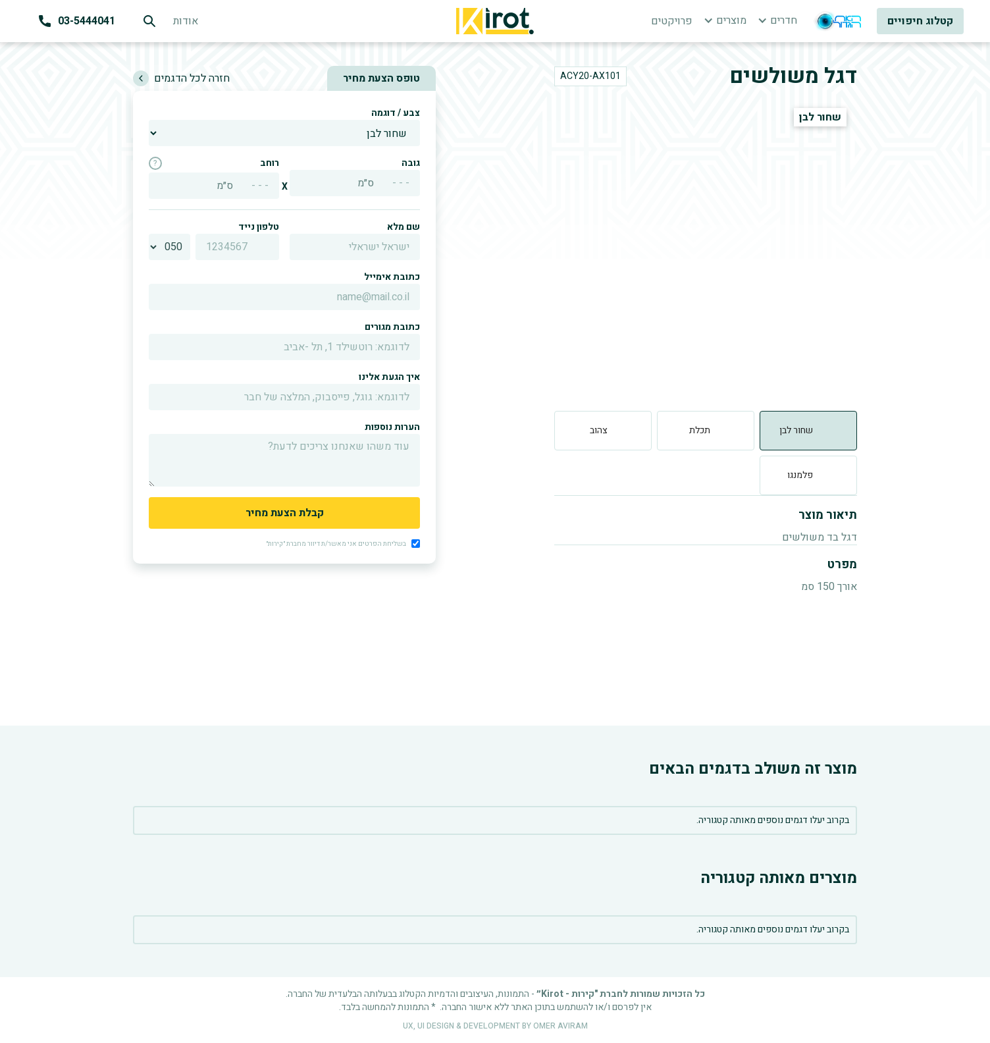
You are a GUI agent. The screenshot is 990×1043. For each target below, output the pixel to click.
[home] (495, 21)
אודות (185, 21)
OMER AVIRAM (560, 1026)
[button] (724, 20)
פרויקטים (671, 21)
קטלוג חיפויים (920, 21)
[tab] (808, 430)
